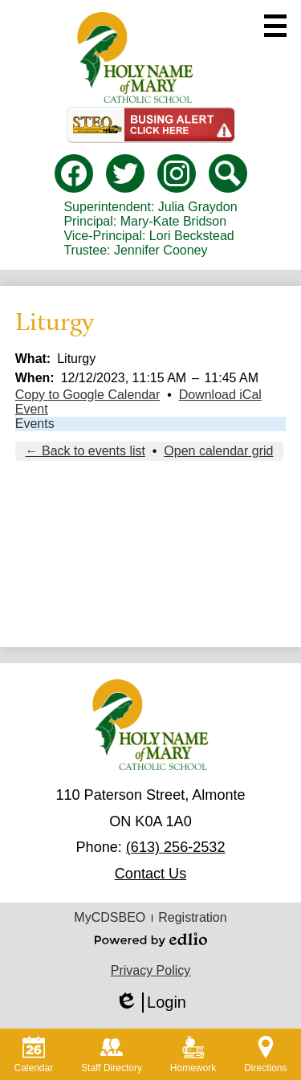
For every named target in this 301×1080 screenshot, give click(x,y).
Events (35, 423)
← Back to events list (85, 451)
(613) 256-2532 (176, 847)
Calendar (33, 1055)
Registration (192, 917)
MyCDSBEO (109, 917)
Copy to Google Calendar (88, 394)
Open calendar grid (218, 451)
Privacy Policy (151, 970)
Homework (193, 1055)
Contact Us (150, 874)
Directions (265, 1055)
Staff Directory (111, 1055)
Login (150, 1002)
